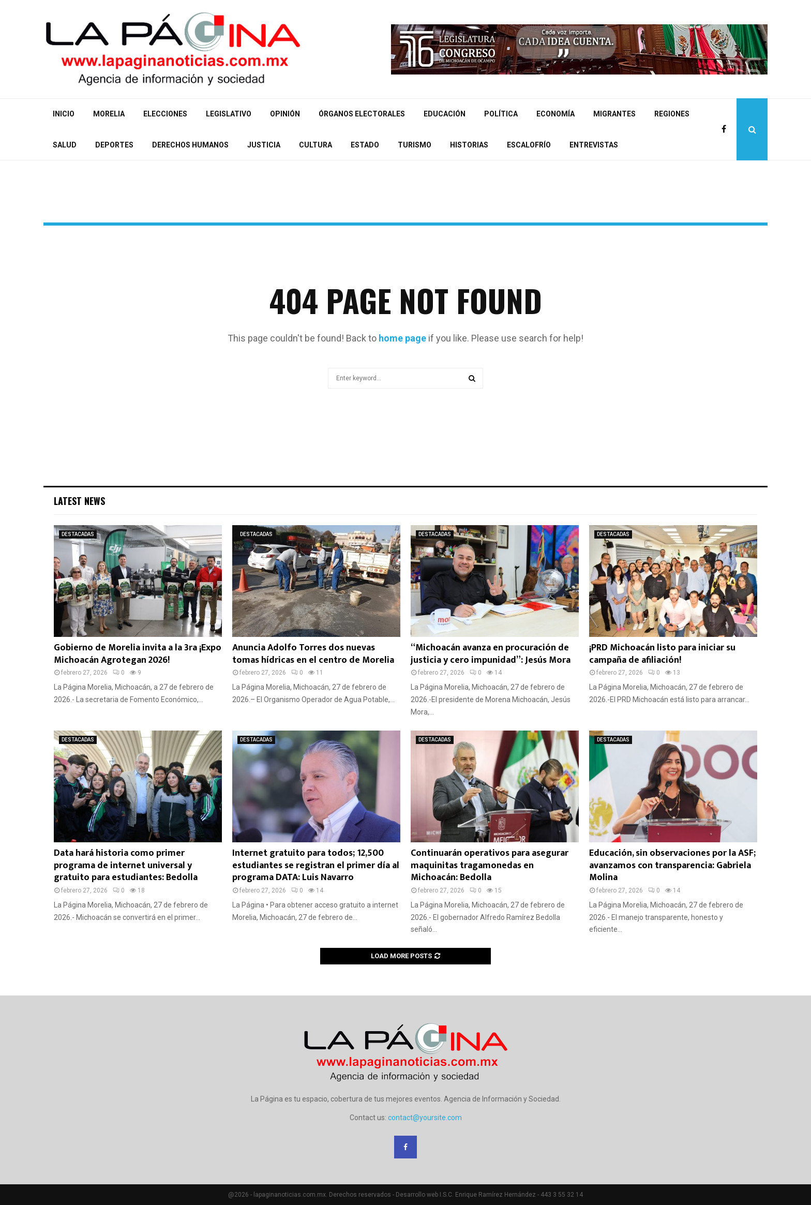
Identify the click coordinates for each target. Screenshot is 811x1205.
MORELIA (109, 114)
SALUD (65, 145)
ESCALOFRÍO (529, 145)
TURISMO (414, 145)
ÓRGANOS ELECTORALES (362, 114)
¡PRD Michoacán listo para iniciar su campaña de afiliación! (662, 653)
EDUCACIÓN (444, 114)
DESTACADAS (78, 534)
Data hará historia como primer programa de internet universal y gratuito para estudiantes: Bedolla (126, 865)
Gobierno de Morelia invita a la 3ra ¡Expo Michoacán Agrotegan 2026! (137, 653)
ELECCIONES (165, 114)
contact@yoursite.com (425, 1117)
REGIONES (671, 114)
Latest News (79, 501)
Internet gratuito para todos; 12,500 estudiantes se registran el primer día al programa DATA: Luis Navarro (315, 865)
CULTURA (315, 145)
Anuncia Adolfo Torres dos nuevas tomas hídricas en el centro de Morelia (313, 653)
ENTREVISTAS (593, 145)
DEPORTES (114, 145)
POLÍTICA (501, 114)
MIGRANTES (614, 114)
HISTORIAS (469, 145)
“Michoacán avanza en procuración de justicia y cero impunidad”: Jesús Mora (490, 653)
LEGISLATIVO (228, 114)
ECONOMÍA (555, 114)
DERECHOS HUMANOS (190, 145)
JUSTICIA (263, 145)
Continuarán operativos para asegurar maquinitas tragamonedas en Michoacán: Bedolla (489, 865)
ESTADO (365, 145)
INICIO (63, 114)
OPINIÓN (285, 114)
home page (402, 338)
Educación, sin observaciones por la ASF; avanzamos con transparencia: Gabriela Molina (672, 865)
